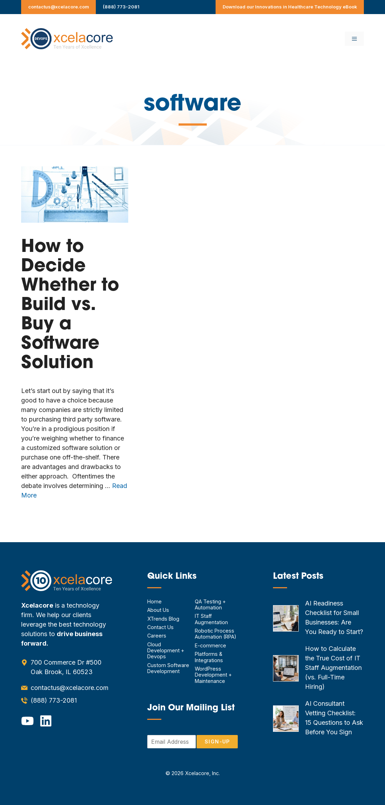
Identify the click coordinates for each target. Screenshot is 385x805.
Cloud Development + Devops (165, 650)
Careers (156, 636)
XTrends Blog (163, 619)
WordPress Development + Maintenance (213, 675)
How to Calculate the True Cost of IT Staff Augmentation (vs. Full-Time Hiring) (333, 667)
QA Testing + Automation (210, 604)
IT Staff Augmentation (211, 619)
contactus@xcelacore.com (58, 6)
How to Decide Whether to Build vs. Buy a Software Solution (70, 306)
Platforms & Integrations (209, 657)
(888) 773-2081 (121, 6)
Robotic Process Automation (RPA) (215, 634)
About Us (158, 610)
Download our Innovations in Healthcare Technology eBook (290, 6)
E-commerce (210, 645)
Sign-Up (217, 741)
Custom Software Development (168, 668)
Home (154, 601)
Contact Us (160, 627)
